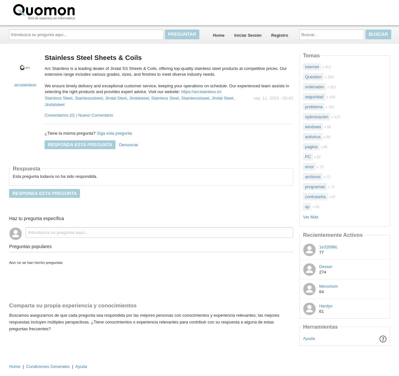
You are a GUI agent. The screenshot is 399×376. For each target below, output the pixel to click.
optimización (316, 116)
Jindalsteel (139, 98)
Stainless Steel (58, 98)
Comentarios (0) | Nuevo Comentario (79, 115)
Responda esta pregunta (80, 144)
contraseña (315, 196)
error (309, 166)
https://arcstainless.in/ (201, 91)
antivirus (312, 136)
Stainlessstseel (89, 98)
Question (313, 76)
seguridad (314, 96)
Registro (279, 35)
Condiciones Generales (48, 366)
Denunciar (128, 144)
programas (315, 186)
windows (313, 126)
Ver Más (310, 217)
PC (308, 156)
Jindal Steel (116, 98)
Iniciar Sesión (248, 35)
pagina (311, 146)
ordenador (314, 86)
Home (218, 35)
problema (313, 106)
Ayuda (309, 338)
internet (312, 66)
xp (307, 206)
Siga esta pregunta (114, 133)
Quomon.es (64, 11)
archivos (312, 176)
